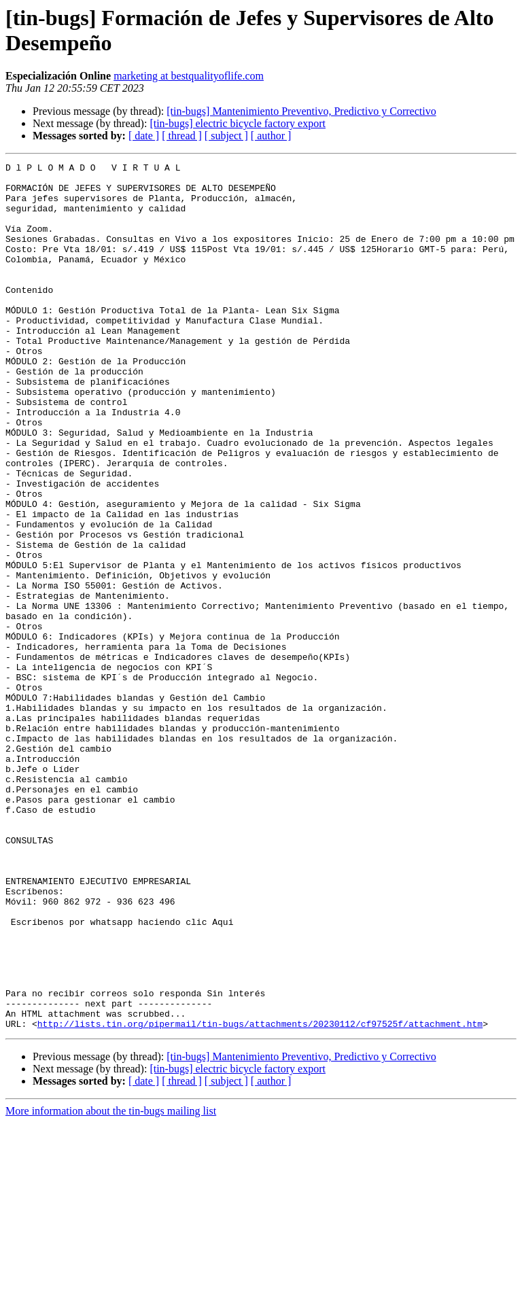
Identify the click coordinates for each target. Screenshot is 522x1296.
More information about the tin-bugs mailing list (110, 1284)
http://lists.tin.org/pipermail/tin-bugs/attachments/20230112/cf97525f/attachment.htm (260, 1197)
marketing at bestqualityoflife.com (189, 76)
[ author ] (271, 135)
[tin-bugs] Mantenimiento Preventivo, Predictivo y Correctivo (301, 111)
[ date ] (143, 135)
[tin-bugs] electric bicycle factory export (238, 123)
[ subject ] (226, 135)
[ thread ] (182, 135)
